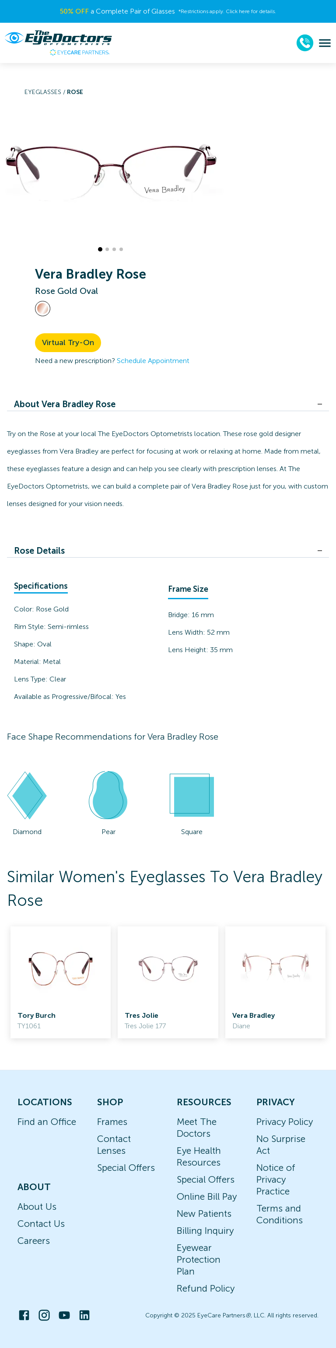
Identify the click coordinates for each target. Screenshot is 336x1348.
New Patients (204, 1213)
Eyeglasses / (45, 92)
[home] (58, 43)
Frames (112, 1121)
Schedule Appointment (153, 360)
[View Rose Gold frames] (42, 308)
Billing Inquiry (205, 1230)
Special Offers (126, 1167)
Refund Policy (205, 1288)
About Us (37, 1206)
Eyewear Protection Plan (198, 1259)
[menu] (324, 43)
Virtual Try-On (68, 342)
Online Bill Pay (207, 1196)
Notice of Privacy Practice (275, 1179)
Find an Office (47, 1121)
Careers (34, 1240)
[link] (60, 982)
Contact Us (41, 1223)
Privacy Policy (284, 1121)
